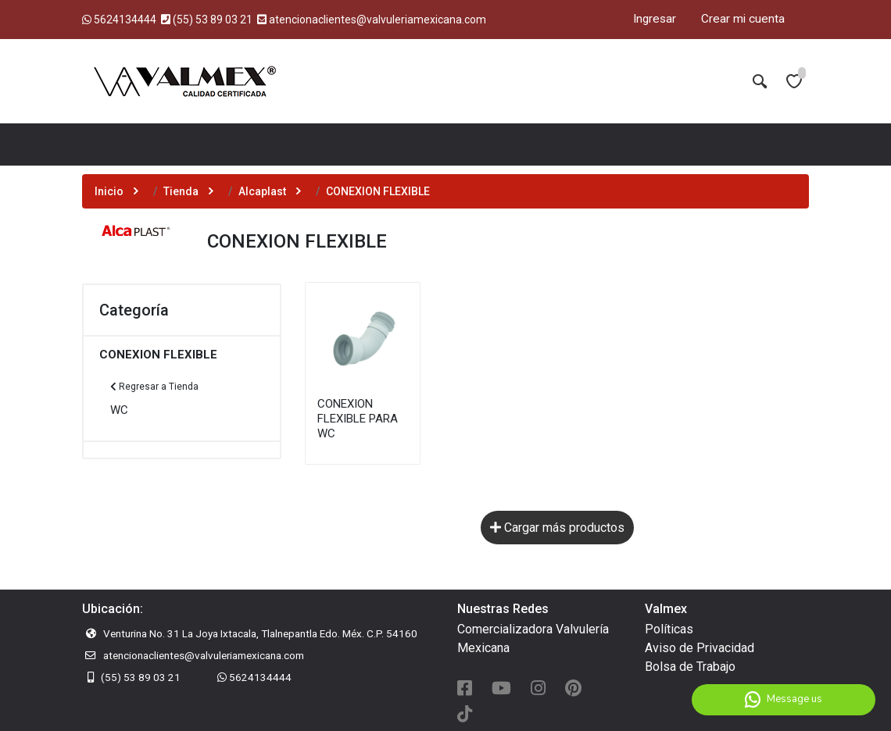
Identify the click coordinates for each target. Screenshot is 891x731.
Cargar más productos (557, 527)
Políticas (669, 629)
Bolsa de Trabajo (690, 666)
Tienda (181, 191)
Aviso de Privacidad (699, 647)
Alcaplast (262, 191)
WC (119, 410)
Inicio (109, 191)
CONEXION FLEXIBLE (158, 355)
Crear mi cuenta (743, 19)
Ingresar (654, 19)
